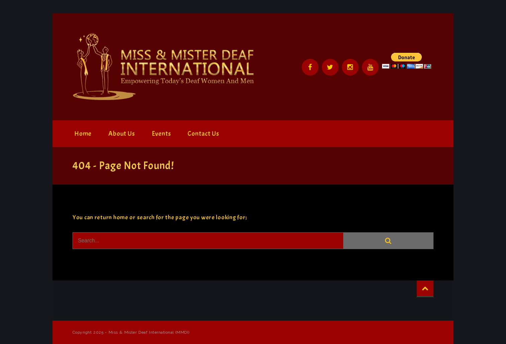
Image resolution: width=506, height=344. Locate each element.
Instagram (350, 67)
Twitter (330, 67)
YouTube (370, 67)
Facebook (310, 67)
